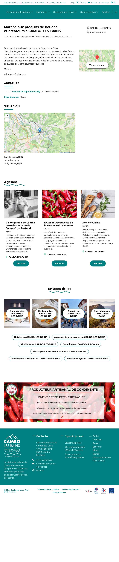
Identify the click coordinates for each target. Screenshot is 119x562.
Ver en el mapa (97, 65)
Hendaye (97, 517)
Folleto (94, 3)
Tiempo (82, 2)
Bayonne (97, 524)
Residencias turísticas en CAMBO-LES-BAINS (35, 436)
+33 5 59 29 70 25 (44, 537)
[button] (39, 130)
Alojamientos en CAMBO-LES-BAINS (17, 391)
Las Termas (43, 12)
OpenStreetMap (67, 152)
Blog (73, 3)
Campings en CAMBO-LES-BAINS (81, 422)
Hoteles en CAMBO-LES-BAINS (30, 414)
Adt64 (96, 513)
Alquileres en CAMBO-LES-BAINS (38, 422)
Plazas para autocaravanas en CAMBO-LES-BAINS (59, 429)
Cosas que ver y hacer (65, 12)
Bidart (96, 528)
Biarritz (96, 531)
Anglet (96, 520)
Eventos (105, 12)
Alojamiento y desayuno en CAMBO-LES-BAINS (79, 414)
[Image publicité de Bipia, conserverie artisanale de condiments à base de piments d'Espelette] (59, 499)
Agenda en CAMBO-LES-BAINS (74, 391)
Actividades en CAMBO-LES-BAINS (102, 391)
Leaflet (60, 152)
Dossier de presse (73, 520)
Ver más (21, 263)
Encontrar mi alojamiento (19, 12)
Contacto (105, 3)
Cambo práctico (89, 12)
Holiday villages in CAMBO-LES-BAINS (87, 436)
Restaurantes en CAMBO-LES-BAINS (45, 391)
